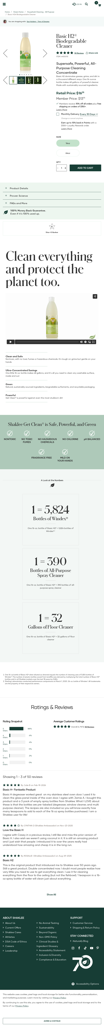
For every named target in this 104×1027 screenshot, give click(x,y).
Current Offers (14, 928)
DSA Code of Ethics (17, 943)
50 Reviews (79, 53)
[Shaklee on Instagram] (73, 954)
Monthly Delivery (67, 114)
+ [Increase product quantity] (65, 168)
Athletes (10, 938)
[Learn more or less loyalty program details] (66, 128)
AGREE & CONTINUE (52, 1021)
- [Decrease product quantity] (58, 168)
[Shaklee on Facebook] (79, 954)
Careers (10, 948)
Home (7, 12)
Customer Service (83, 923)
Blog (81, 946)
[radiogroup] (78, 148)
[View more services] (92, 53)
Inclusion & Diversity (51, 963)
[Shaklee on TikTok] (85, 953)
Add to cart (85, 167)
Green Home (18, 12)
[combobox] (89, 114)
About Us (11, 923)
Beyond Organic (49, 933)
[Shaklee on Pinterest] (97, 954)
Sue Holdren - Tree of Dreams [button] (38, 21)
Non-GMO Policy (49, 938)
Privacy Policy (59, 997)
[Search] (86, 4)
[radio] (68, 143)
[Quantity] (61, 168)
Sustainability (47, 928)
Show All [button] (51, 894)
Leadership (12, 953)
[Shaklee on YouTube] (91, 954)
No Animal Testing (50, 923)
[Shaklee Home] (16, 4)
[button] (52, 188)
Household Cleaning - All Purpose (40, 12)
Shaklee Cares (14, 933)
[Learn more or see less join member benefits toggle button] (61, 109)
